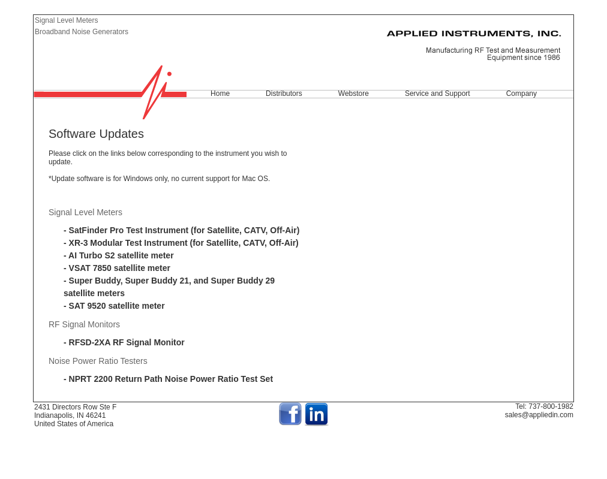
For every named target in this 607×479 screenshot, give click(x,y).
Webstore (353, 93)
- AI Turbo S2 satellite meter (119, 255)
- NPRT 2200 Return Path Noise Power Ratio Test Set (168, 379)
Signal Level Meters (66, 20)
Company (521, 93)
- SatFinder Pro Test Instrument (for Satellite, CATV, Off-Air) (181, 230)
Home (220, 93)
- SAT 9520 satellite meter (114, 306)
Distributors (284, 93)
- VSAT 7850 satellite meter (117, 268)
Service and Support (437, 93)
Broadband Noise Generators (81, 32)
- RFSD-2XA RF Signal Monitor (124, 342)
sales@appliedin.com (539, 415)
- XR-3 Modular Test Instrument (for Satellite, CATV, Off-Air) (181, 243)
